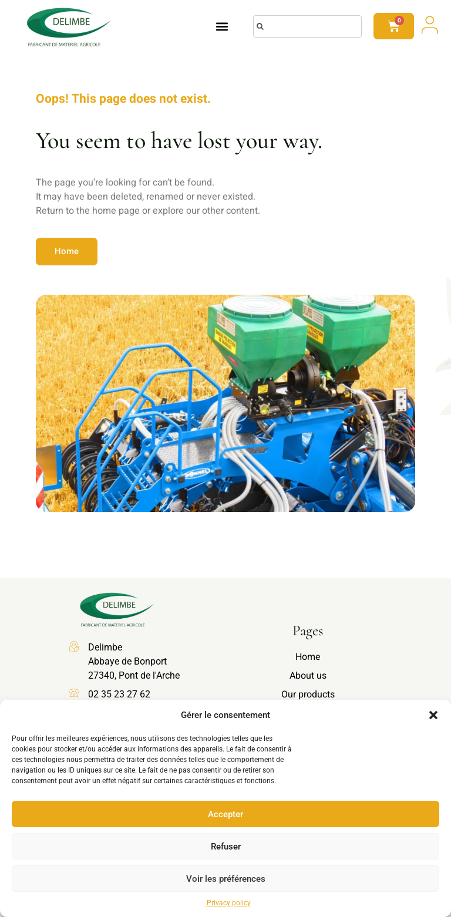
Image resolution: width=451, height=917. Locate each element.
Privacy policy (229, 903)
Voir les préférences (225, 879)
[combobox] (307, 26)
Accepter (225, 814)
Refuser (226, 846)
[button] (433, 715)
